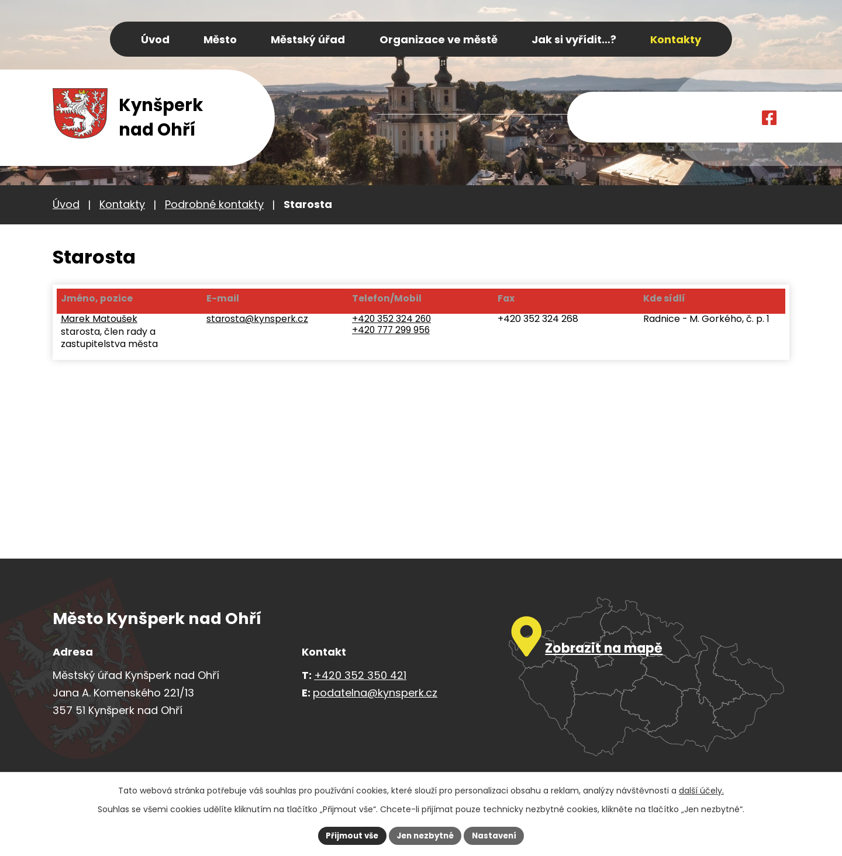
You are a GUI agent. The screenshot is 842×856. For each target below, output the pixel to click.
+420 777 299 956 (393, 333)
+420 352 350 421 (360, 675)
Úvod (66, 204)
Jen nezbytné (425, 835)
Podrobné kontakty (214, 204)
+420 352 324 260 (393, 322)
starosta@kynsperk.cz (257, 322)
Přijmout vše (348, 835)
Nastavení (498, 835)
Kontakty (122, 204)
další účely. (701, 789)
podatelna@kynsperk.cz (375, 692)
